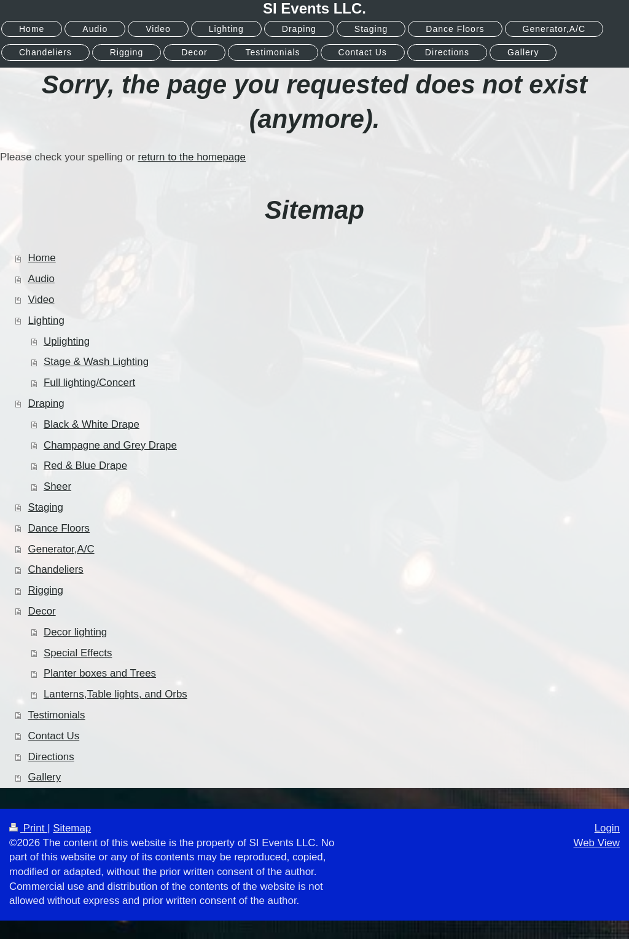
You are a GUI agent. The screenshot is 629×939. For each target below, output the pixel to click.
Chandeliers (56, 569)
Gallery (44, 777)
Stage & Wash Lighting (96, 361)
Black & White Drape (91, 424)
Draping (46, 403)
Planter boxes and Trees (100, 673)
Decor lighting (75, 632)
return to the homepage (192, 157)
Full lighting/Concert (89, 382)
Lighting (46, 320)
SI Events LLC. (314, 8)
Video (41, 299)
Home (42, 258)
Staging (45, 507)
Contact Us (54, 736)
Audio (41, 279)
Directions (51, 757)
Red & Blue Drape (85, 465)
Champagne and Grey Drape (110, 445)
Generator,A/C (61, 549)
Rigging (45, 590)
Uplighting (67, 341)
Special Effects (78, 653)
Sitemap (72, 828)
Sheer (57, 486)
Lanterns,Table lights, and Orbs (115, 694)
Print (28, 828)
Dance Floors (59, 528)
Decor (42, 611)
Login (607, 828)
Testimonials (56, 715)
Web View (597, 843)
